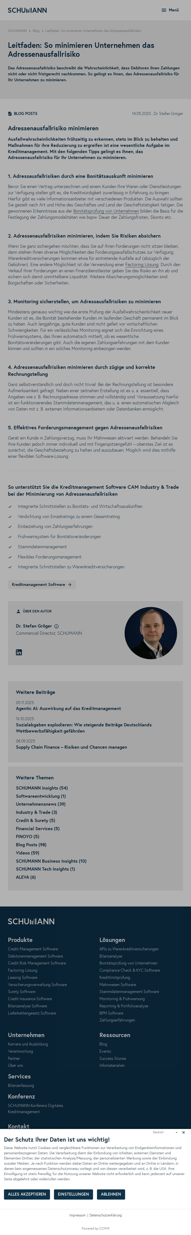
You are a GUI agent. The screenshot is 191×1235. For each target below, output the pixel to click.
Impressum (77, 1215)
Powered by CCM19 (95, 1228)
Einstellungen (73, 1194)
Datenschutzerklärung (106, 1215)
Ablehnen (111, 1194)
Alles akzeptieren (27, 1194)
